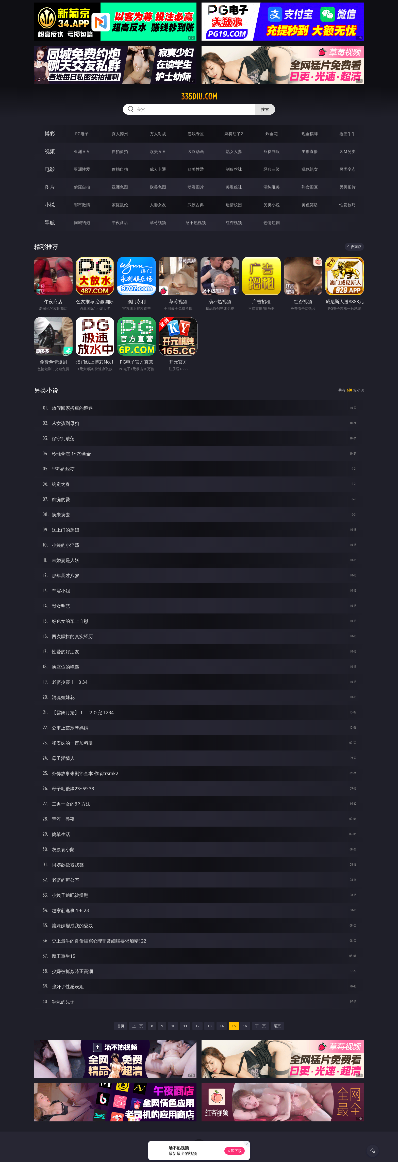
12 (197, 1025)
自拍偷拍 (120, 151)
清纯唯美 (271, 187)
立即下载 (234, 1150)
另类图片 (347, 187)
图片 (50, 186)
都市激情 (82, 205)
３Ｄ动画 (196, 151)
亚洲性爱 (82, 169)
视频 (50, 151)
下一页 (260, 1025)
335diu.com (199, 96)
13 (209, 1025)
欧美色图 (158, 187)
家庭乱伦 (120, 205)
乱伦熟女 (310, 169)
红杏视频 (234, 222)
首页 (120, 1025)
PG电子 (82, 133)
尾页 (277, 1025)
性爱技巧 (347, 205)
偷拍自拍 (120, 169)
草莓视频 (158, 222)
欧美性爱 (196, 169)
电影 (50, 169)
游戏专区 (196, 133)
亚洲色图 (120, 187)
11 (185, 1025)
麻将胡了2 (233, 133)
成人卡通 (158, 169)
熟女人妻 (234, 151)
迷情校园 (234, 205)
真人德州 (120, 133)
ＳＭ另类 (347, 151)
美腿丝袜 (234, 187)
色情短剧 (271, 222)
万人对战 (158, 133)
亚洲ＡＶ (82, 151)
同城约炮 (82, 222)
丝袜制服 (271, 151)
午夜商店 (120, 222)
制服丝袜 (234, 169)
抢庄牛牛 (347, 133)
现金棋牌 (310, 133)
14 (222, 1025)
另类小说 (271, 205)
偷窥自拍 (82, 187)
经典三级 (271, 169)
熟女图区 (310, 187)
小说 (50, 204)
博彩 (50, 133)
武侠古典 (196, 205)
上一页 (137, 1025)
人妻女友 (158, 205)
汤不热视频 (196, 222)
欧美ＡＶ (158, 151)
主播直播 (310, 151)
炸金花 (272, 133)
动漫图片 (196, 187)
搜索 (265, 109)
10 (173, 1025)
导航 (50, 222)
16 (245, 1025)
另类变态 (347, 169)
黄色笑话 (310, 205)
